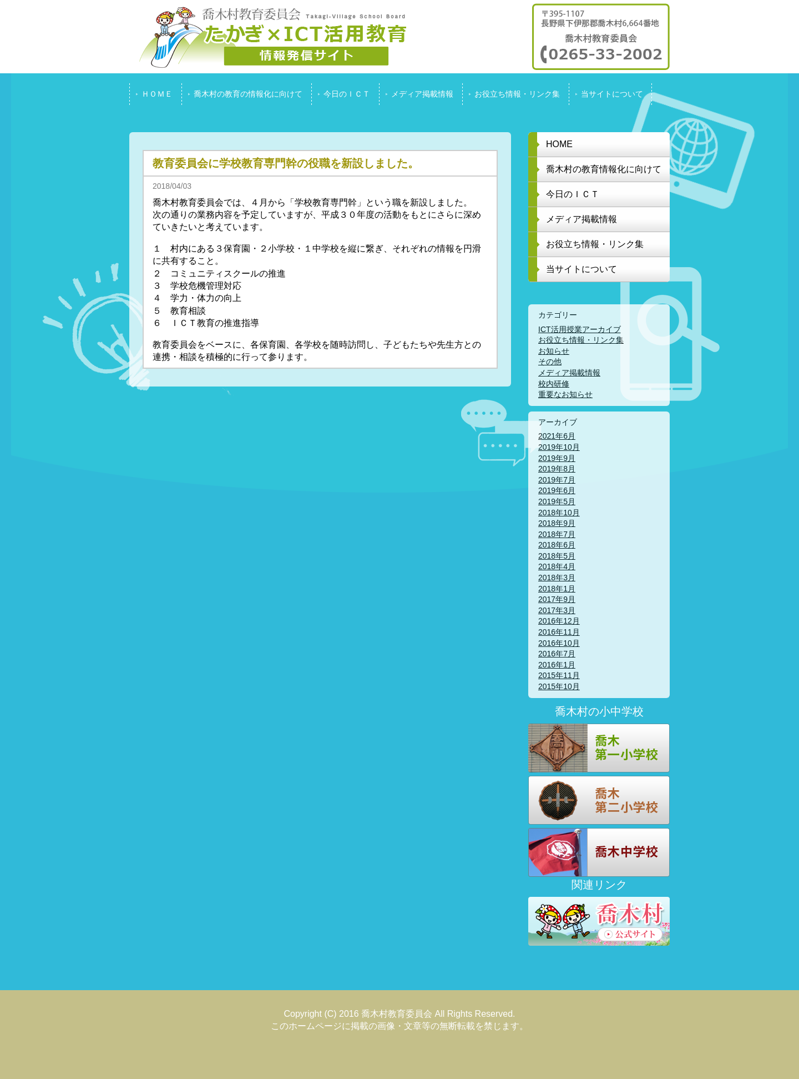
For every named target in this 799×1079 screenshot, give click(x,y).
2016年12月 (559, 620)
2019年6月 (556, 490)
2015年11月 (559, 675)
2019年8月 (556, 468)
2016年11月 (559, 632)
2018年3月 (556, 577)
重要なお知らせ (565, 394)
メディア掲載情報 (569, 372)
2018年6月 (556, 544)
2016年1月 (556, 664)
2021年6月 (556, 435)
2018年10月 (559, 512)
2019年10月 (559, 447)
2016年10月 (559, 643)
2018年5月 (556, 555)
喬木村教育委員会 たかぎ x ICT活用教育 (268, 36)
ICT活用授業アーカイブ (579, 329)
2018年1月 (556, 588)
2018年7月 (556, 534)
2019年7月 (556, 479)
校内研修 (553, 383)
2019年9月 (556, 458)
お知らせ (553, 351)
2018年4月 (556, 566)
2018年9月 (556, 523)
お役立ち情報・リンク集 (581, 339)
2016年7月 (556, 653)
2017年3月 (556, 610)
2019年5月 (556, 501)
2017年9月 (556, 599)
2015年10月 (559, 686)
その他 (550, 361)
